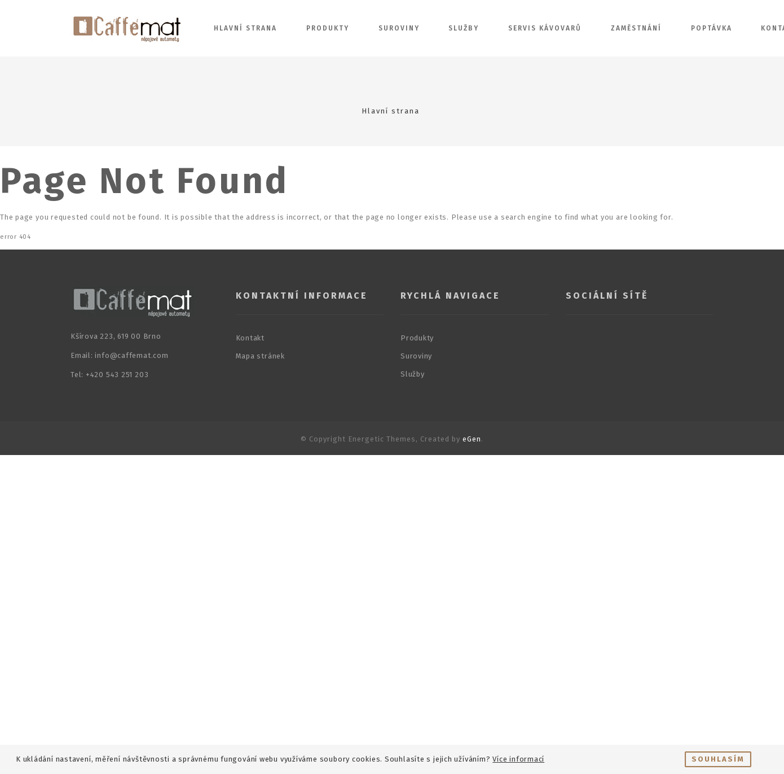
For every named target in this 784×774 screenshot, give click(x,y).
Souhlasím (718, 759)
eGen (472, 439)
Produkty (327, 28)
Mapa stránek (260, 356)
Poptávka (711, 28)
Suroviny (399, 28)
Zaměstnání (636, 28)
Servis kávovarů (545, 28)
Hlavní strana (245, 28)
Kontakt (250, 338)
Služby (463, 28)
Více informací (518, 759)
